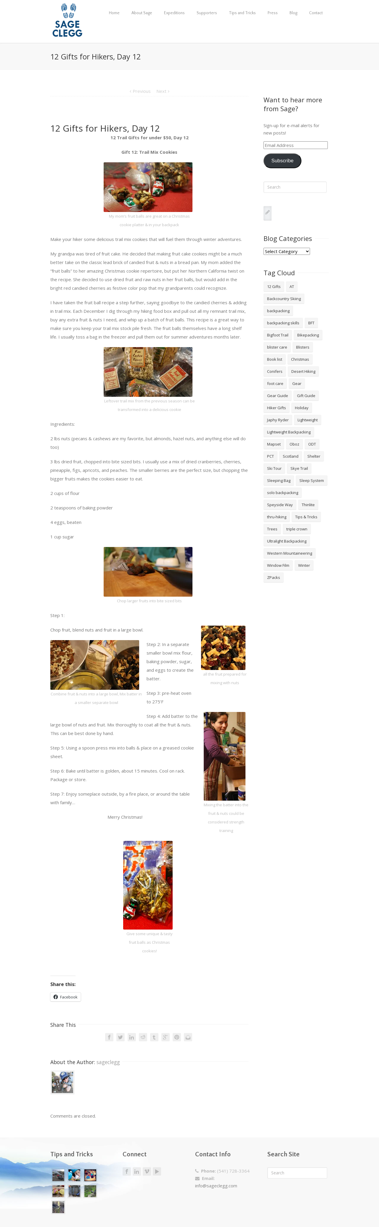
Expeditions (174, 13)
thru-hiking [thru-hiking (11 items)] (276, 516)
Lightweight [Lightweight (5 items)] (308, 420)
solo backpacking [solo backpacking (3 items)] (282, 492)
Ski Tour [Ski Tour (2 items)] (274, 468)
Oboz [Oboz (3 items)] (294, 444)
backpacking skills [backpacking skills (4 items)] (283, 323)
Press (273, 13)
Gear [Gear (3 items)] (296, 383)
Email (188, 1037)
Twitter (120, 1037)
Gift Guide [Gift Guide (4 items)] (306, 395)
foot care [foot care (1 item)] (275, 383)
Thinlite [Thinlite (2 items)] (308, 504)
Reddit (143, 1037)
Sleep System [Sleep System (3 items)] (311, 480)
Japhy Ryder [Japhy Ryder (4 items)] (278, 420)
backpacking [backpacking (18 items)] (278, 310)
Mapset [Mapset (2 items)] (274, 444)
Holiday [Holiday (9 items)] (302, 407)
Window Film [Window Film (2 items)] (278, 565)
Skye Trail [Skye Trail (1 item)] (299, 468)
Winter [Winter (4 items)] (304, 565)
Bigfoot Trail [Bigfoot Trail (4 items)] (277, 335)
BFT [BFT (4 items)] (311, 323)
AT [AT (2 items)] (292, 286)
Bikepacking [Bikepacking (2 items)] (308, 335)
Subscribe (282, 161)
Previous (142, 91)
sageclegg (108, 1062)
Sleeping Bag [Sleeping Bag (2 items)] (278, 480)
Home (114, 13)
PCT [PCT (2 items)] (270, 456)
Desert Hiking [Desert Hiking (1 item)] (303, 371)
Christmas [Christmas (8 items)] (300, 359)
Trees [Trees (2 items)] (272, 529)
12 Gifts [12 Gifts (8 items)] (274, 286)
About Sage (141, 13)
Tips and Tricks (242, 13)
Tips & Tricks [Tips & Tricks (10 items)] (306, 516)
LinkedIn (132, 1037)
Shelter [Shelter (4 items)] (313, 456)
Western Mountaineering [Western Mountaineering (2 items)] (289, 553)
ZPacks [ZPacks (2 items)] (273, 577)
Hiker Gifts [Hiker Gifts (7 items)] (276, 407)
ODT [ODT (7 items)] (312, 444)
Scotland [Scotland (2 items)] (290, 456)
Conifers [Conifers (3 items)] (274, 371)
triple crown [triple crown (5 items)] (296, 529)
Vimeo (147, 1171)
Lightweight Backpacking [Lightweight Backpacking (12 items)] (289, 432)
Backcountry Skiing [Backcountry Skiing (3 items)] (284, 298)
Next (161, 91)
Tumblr (154, 1037)
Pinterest (177, 1037)
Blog (293, 13)
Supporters (207, 13)
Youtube (157, 1171)
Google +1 (165, 1037)
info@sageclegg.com (216, 1186)
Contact (316, 13)
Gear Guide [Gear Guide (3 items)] (277, 395)
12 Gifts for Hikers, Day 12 (105, 128)
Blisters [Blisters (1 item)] (302, 347)
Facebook (109, 1037)
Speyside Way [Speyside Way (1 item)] (280, 504)
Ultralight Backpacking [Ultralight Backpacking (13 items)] (286, 541)
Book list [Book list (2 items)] (274, 359)
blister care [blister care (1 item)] (277, 347)
